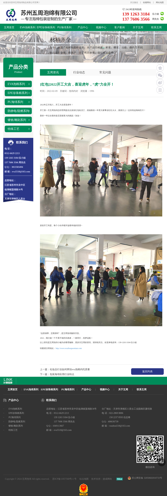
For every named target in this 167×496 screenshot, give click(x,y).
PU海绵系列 (64, 27)
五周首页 (9, 27)
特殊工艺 (13, 129)
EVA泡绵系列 (31, 389)
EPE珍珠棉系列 (46, 27)
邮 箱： (8, 171)
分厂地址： (10, 194)
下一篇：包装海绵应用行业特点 (57, 374)
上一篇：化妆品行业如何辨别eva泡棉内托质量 (65, 369)
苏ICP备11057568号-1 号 (64, 479)
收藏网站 (147, 2)
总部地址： (10, 180)
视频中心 (101, 27)
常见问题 (105, 72)
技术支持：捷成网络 (101, 479)
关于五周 (138, 27)
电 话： (8, 149)
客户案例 (119, 27)
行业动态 (79, 72)
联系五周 (156, 27)
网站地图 (160, 2)
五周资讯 (53, 72)
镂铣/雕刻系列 (17, 120)
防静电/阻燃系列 (18, 111)
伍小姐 (155, 14)
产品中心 (83, 27)
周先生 (155, 19)
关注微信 (134, 2)
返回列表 (147, 371)
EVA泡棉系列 (27, 27)
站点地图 (84, 479)
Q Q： (8, 167)
